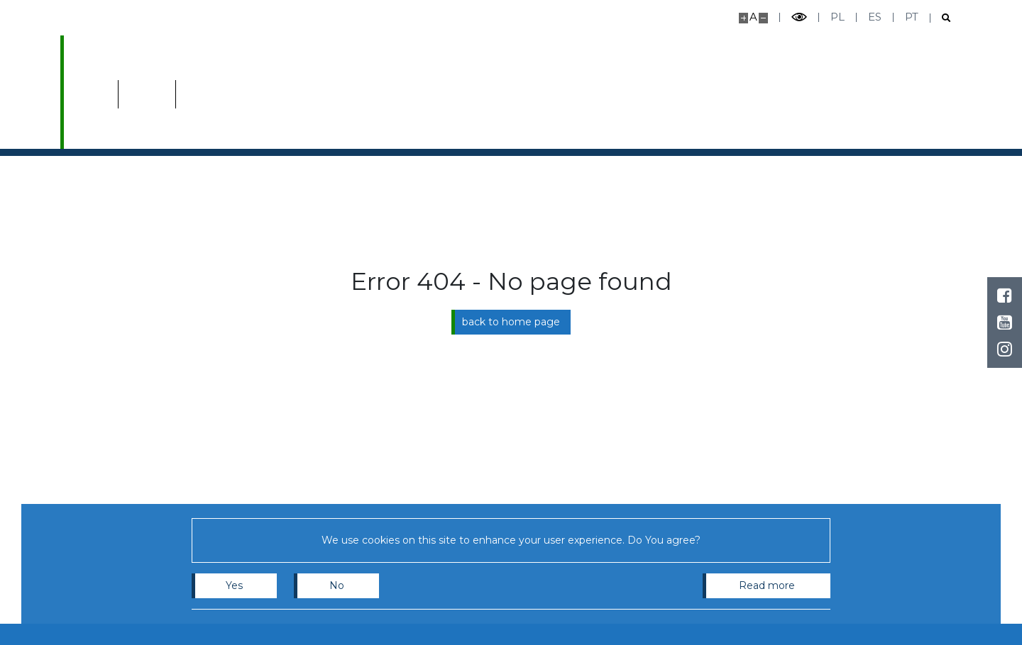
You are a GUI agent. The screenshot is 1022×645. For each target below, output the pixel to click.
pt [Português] (911, 16)
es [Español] (874, 16)
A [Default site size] (753, 16)
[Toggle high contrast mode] (799, 17)
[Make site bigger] (743, 18)
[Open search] (940, 18)
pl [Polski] (837, 16)
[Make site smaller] (763, 18)
